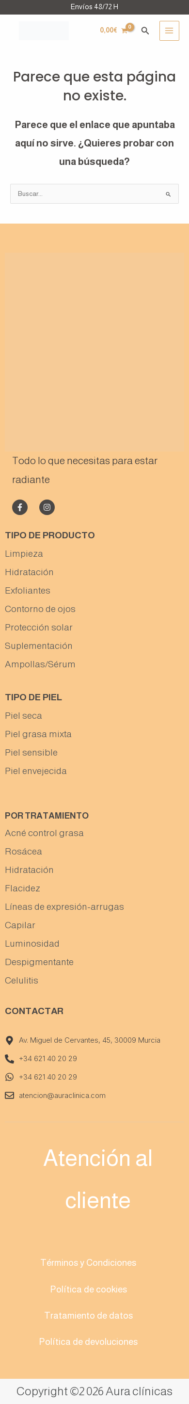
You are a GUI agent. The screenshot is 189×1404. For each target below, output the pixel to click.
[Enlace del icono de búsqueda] (145, 31)
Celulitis (21, 980)
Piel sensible (31, 752)
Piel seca (23, 715)
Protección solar (39, 627)
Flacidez (22, 888)
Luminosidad (32, 943)
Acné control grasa (44, 833)
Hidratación (29, 572)
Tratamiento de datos (88, 1315)
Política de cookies (88, 1289)
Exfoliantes (27, 590)
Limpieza (24, 554)
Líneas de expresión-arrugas (64, 907)
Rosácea (23, 851)
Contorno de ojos (40, 609)
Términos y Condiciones (88, 1263)
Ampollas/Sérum (40, 664)
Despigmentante (39, 962)
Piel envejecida (36, 771)
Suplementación (39, 646)
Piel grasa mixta (38, 734)
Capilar (20, 925)
